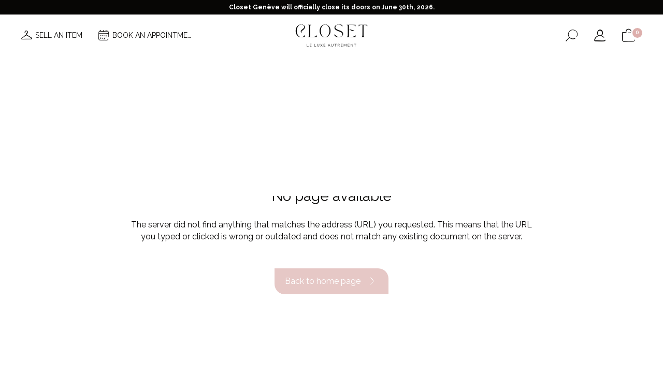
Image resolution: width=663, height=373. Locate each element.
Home (412, 66)
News (202, 66)
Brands (320, 66)
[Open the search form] (571, 35)
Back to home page (331, 281)
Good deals (368, 66)
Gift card (453, 66)
